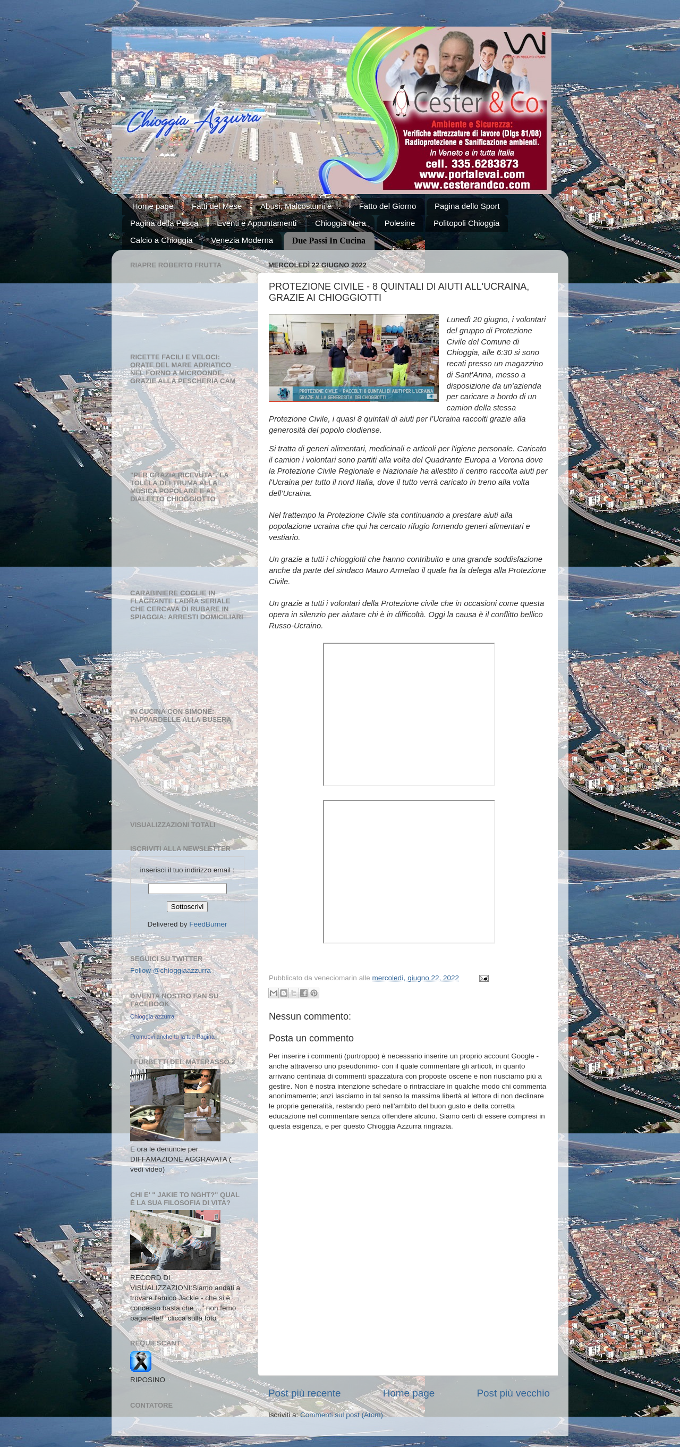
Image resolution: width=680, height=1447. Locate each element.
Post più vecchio (513, 1393)
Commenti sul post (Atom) (341, 1415)
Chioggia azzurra (152, 1016)
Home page (153, 206)
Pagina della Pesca (164, 223)
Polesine (400, 223)
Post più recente (304, 1393)
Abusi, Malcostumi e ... (300, 206)
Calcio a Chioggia (161, 240)
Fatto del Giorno (387, 206)
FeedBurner (208, 924)
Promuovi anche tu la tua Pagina (172, 1036)
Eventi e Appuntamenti (256, 223)
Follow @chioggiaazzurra (170, 970)
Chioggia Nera (340, 223)
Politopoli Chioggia (466, 223)
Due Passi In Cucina (329, 240)
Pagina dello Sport (467, 206)
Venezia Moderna (242, 240)
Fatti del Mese (217, 206)
